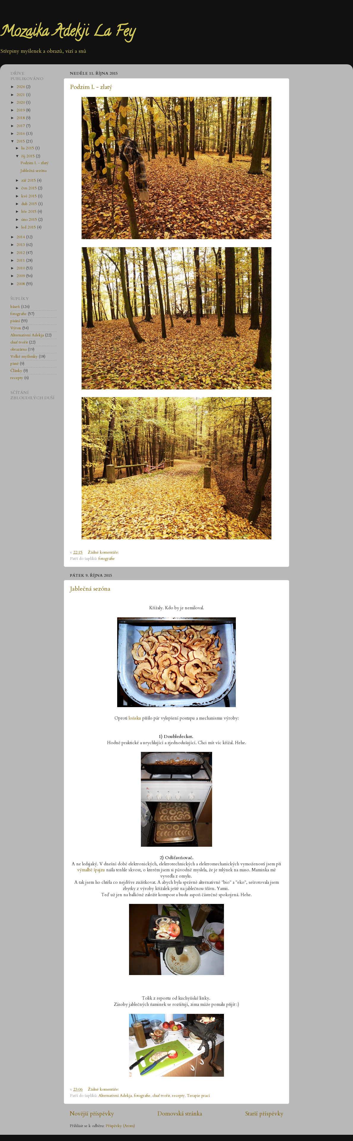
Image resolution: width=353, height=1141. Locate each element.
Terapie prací (198, 1095)
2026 (21, 87)
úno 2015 (29, 219)
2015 (21, 141)
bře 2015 (29, 211)
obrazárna (18, 349)
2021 (21, 95)
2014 (21, 237)
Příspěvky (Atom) (120, 1126)
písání (15, 321)
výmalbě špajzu (91, 870)
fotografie (106, 558)
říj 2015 (28, 156)
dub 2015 (29, 204)
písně (14, 363)
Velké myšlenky (24, 356)
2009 (21, 276)
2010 (21, 268)
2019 (21, 110)
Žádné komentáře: (104, 552)
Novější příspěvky (92, 1114)
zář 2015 (29, 180)
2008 (21, 284)
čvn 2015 (29, 188)
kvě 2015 (29, 196)
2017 (21, 126)
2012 (21, 252)
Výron (15, 328)
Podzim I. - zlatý (91, 87)
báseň (15, 306)
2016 (21, 133)
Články (16, 370)
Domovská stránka (180, 1114)
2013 (21, 244)
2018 (21, 118)
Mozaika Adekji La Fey (67, 32)
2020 (21, 102)
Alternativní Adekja (115, 1095)
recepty (178, 1095)
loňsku (135, 718)
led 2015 (29, 227)
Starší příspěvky (264, 1114)
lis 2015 (28, 148)
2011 (21, 260)
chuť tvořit (161, 1095)
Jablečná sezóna (90, 589)
